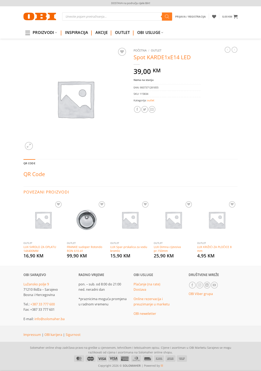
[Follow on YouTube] (214, 285)
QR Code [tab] (29, 163)
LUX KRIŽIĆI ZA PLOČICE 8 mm (214, 249)
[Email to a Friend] (152, 109)
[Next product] (227, 50)
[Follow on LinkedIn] (207, 285)
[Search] (167, 16)
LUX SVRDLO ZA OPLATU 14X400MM (39, 249)
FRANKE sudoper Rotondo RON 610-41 (84, 249)
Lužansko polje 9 (36, 284)
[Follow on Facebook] (192, 285)
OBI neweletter (145, 313)
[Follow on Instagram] (199, 285)
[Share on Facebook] (137, 109)
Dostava (140, 289)
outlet (156, 50)
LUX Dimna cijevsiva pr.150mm (167, 249)
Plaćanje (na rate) (147, 284)
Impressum (32, 334)
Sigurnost (73, 334)
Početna (140, 50)
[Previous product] (234, 50)
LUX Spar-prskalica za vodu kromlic (128, 249)
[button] (230, 16)
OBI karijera (53, 334)
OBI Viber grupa (201, 294)
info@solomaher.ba (49, 319)
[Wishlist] (214, 16)
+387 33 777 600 (42, 304)
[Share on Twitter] (144, 109)
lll (162, 366)
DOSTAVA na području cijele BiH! (130, 3)
